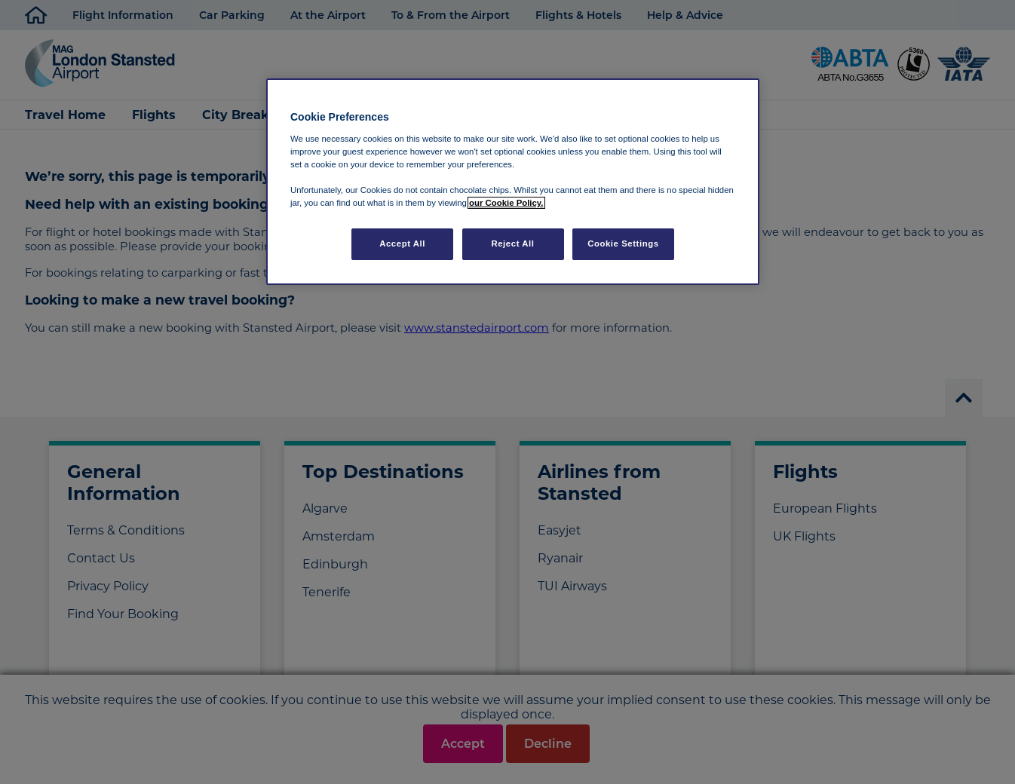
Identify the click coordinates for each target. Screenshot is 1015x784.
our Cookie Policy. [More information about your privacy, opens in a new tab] (506, 202)
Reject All (512, 243)
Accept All (402, 243)
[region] (512, 181)
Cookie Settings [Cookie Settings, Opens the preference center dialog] (623, 243)
